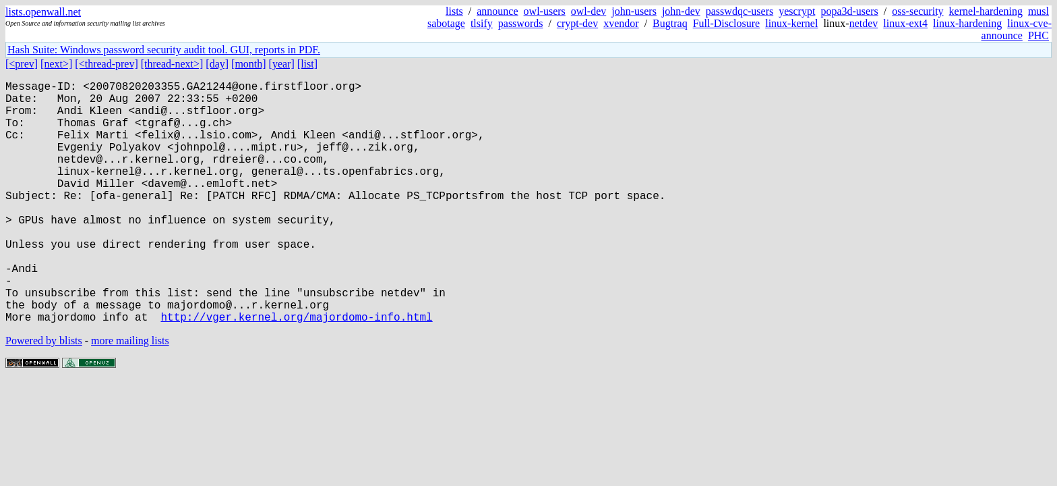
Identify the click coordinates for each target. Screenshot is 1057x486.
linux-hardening (967, 23)
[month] (248, 64)
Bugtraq (670, 23)
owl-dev (588, 11)
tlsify (482, 23)
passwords (520, 23)
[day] (217, 64)
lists (454, 11)
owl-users (545, 11)
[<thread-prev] (106, 64)
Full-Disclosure (726, 23)
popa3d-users (849, 11)
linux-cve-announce (1017, 29)
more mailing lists (130, 394)
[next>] (56, 64)
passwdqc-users (739, 11)
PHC (1038, 35)
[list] (307, 64)
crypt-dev (577, 23)
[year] (282, 64)
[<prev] (21, 64)
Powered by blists (43, 394)
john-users (634, 11)
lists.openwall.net (43, 12)
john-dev (681, 11)
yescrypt (797, 11)
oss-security (917, 11)
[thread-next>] (172, 64)
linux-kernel (791, 23)
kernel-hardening (986, 11)
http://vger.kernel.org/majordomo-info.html (296, 370)
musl (1038, 11)
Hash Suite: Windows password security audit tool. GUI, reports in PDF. (163, 49)
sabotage (446, 23)
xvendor (620, 23)
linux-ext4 (905, 23)
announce (497, 11)
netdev (863, 23)
